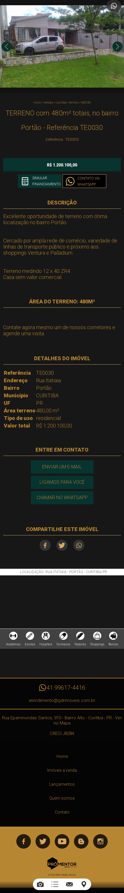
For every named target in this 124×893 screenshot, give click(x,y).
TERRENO (74, 102)
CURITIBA (61, 102)
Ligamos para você (62, 482)
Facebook (45, 545)
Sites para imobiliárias (62, 875)
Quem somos (62, 798)
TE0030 (86, 102)
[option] (62, 46)
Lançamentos (62, 784)
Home (62, 756)
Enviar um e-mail (62, 467)
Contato (62, 812)
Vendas (48, 102)
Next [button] (117, 46)
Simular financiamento (46, 181)
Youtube (62, 841)
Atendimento (114, 6)
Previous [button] (6, 46)
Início (37, 102)
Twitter (62, 545)
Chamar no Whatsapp (62, 497)
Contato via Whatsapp (88, 181)
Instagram (100, 841)
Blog (81, 841)
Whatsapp (78, 545)
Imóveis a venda (62, 770)
